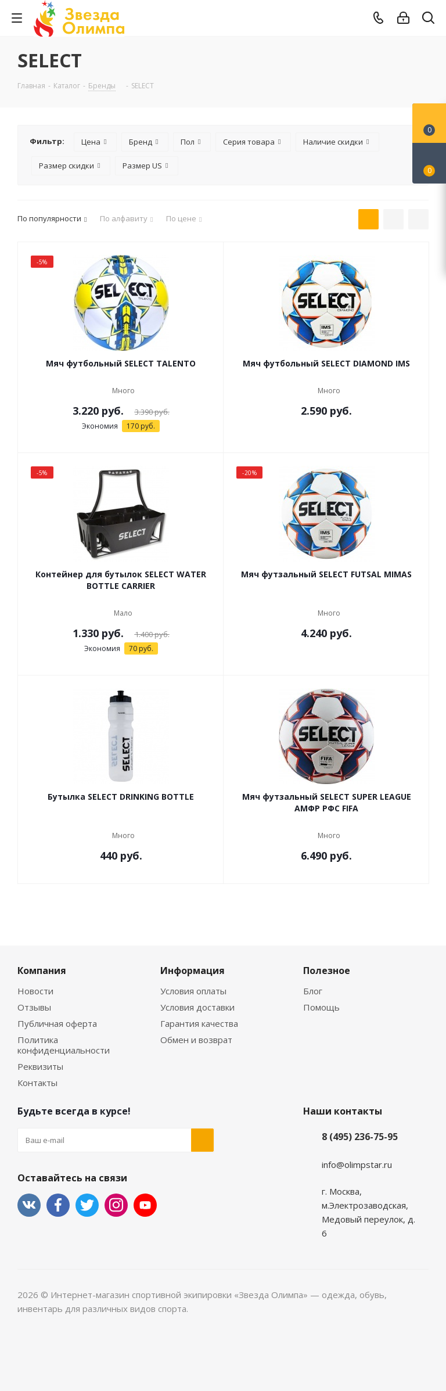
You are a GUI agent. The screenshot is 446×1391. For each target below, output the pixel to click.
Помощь (321, 1007)
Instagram (116, 1205)
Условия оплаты (193, 991)
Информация (192, 970)
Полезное (326, 970)
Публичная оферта (57, 1023)
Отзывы (34, 1007)
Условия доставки (197, 1007)
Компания (41, 970)
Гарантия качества (199, 1023)
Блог (312, 991)
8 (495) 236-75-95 (360, 1136)
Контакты (37, 1082)
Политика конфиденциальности (63, 1045)
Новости (35, 991)
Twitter (87, 1205)
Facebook (58, 1205)
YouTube (145, 1205)
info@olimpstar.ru (357, 1164)
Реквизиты (40, 1066)
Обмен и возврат (196, 1039)
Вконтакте (29, 1205)
